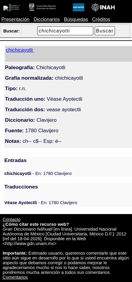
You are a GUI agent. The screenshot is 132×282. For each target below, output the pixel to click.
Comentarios (15, 277)
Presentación (15, 19)
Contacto (11, 219)
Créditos (101, 19)
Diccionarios (46, 19)
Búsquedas (76, 19)
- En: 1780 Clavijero (37, 173)
